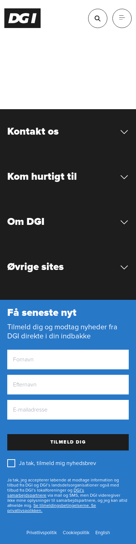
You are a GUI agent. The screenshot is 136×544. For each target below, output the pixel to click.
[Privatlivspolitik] (41, 533)
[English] (102, 533)
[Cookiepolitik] (76, 533)
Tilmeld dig (68, 442)
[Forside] (22, 18)
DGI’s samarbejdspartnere (45, 493)
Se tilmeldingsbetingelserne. (61, 505)
